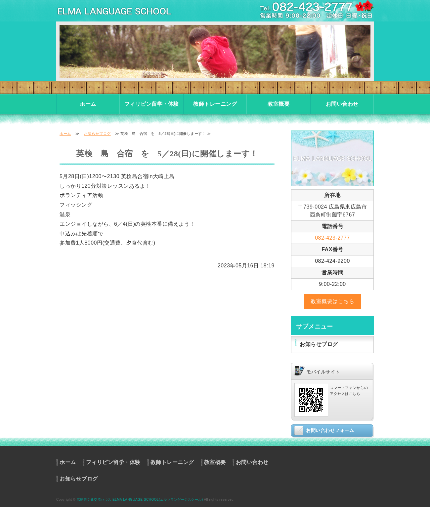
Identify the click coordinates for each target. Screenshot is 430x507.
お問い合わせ (342, 104)
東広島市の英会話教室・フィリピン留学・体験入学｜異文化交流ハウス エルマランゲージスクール (122, 10)
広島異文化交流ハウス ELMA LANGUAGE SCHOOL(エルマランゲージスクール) (140, 499)
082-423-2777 (332, 238)
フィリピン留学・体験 (151, 104)
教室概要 (278, 104)
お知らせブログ (97, 134)
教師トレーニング (215, 104)
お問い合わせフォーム (330, 430)
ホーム (88, 104)
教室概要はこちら (332, 301)
